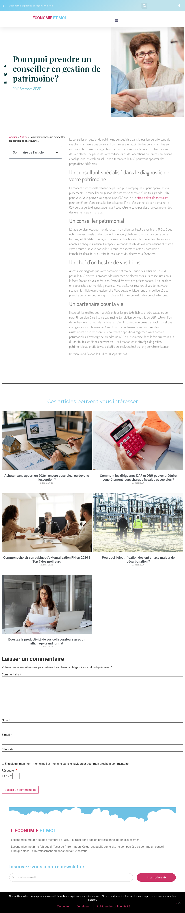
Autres (23, 137)
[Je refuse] (179, 902)
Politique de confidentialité (113, 906)
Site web (7, 749)
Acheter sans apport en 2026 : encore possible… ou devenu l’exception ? (46, 477)
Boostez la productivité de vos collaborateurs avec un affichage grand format (46, 641)
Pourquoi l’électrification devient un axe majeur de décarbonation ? (138, 559)
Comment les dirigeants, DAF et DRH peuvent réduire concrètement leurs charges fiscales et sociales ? (138, 477)
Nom (6, 720)
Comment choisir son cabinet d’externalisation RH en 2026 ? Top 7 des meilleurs (46, 559)
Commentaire (11, 674)
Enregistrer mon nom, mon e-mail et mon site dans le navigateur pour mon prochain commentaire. (67, 763)
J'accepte (63, 906)
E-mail (7, 734)
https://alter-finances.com (152, 198)
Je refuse (83, 906)
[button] (144, 6)
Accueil (13, 137)
